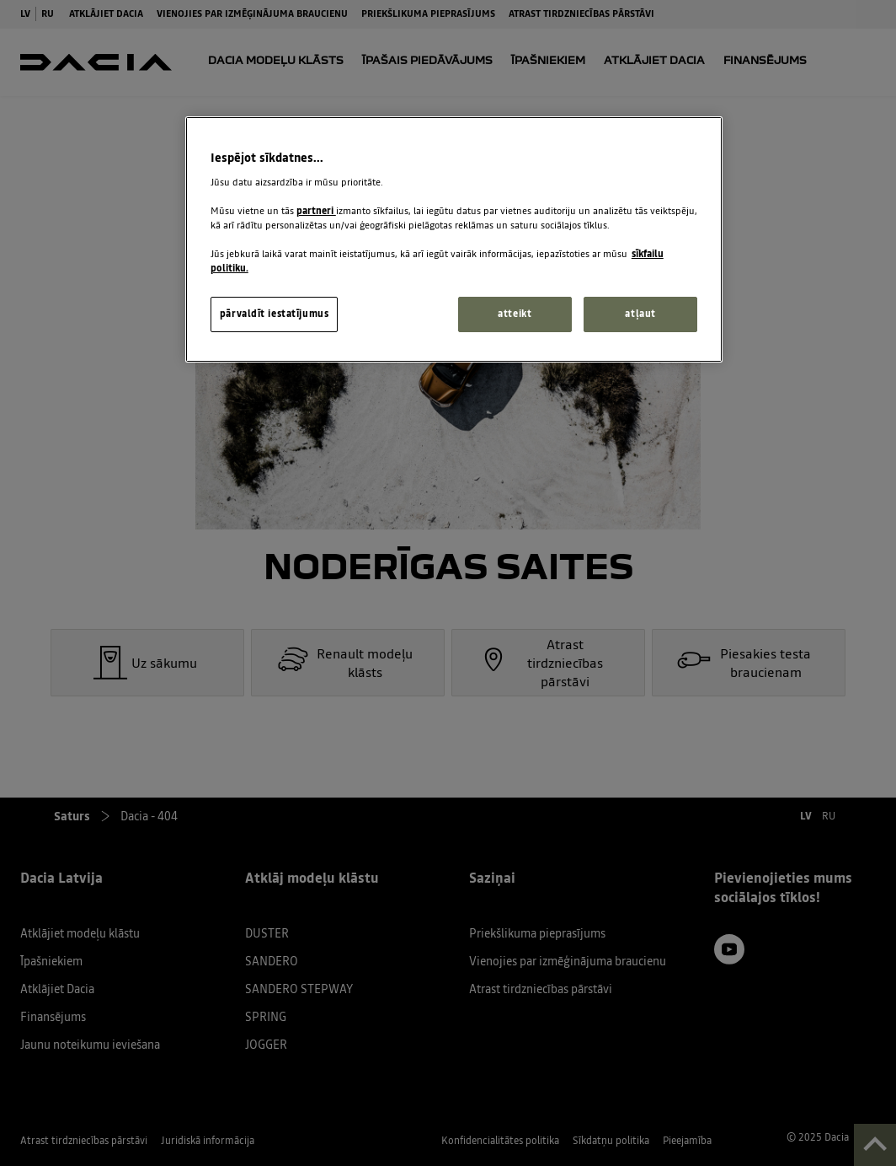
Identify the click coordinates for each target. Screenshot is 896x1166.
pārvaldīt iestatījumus (274, 313)
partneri (316, 211)
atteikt (514, 313)
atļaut (640, 313)
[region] (454, 239)
